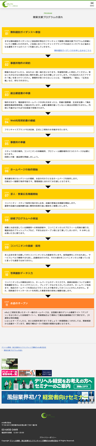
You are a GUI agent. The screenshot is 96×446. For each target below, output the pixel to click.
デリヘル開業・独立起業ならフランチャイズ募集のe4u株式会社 (34, 441)
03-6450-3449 (10, 429)
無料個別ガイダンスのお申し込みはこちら (72, 50)
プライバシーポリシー (48, 437)
